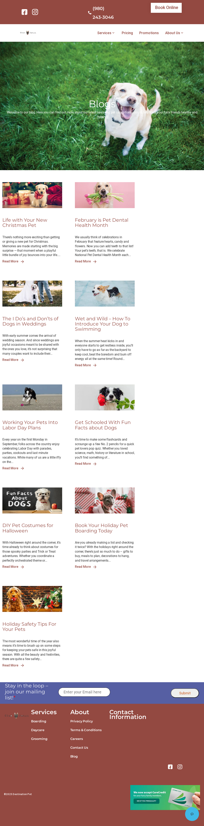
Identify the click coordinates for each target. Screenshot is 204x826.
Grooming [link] (39, 739)
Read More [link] (13, 261)
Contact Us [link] (79, 748)
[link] (25, 12)
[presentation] (140, 692)
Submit (185, 693)
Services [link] (104, 33)
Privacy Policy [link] (81, 721)
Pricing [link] (127, 33)
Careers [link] (76, 739)
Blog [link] (74, 756)
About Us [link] (172, 33)
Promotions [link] (149, 33)
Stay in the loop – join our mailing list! (26, 692)
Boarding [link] (38, 721)
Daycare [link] (37, 730)
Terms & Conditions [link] (86, 730)
